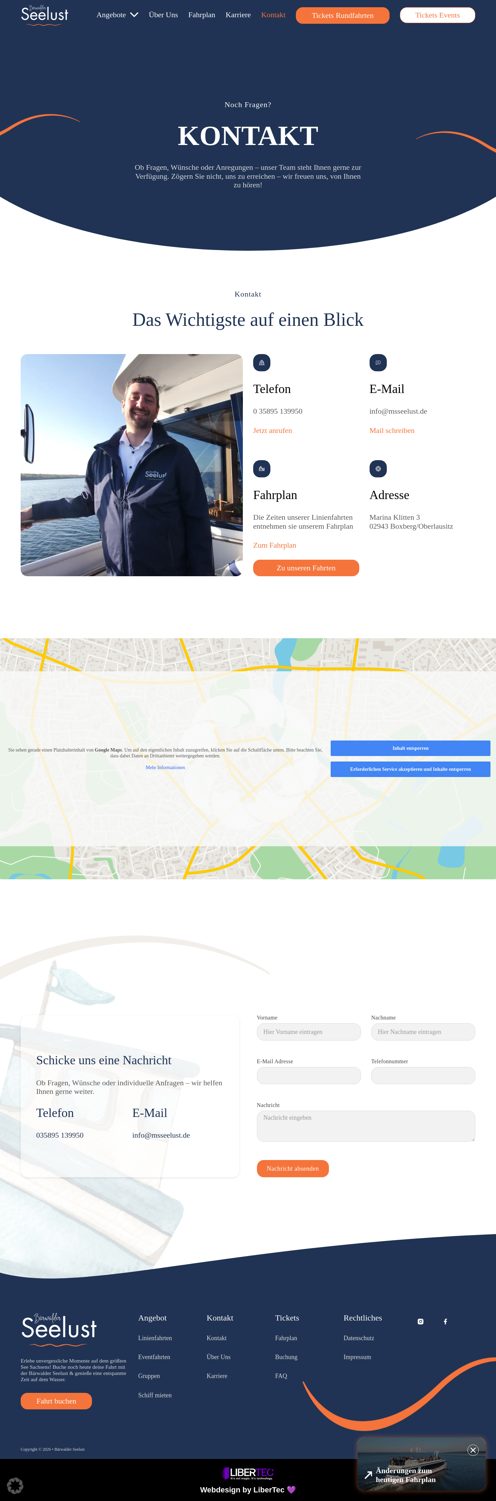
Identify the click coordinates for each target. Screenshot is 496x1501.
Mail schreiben (392, 430)
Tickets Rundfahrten (342, 15)
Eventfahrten (154, 1357)
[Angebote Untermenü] (134, 14)
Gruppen (149, 1376)
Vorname (267, 1018)
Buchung (286, 1357)
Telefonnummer (389, 1061)
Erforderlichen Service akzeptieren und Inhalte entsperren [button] (410, 769)
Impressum (357, 1357)
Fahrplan (201, 14)
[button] (15, 1486)
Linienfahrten (155, 1338)
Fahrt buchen (56, 1401)
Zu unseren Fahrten (306, 567)
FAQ (281, 1376)
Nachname (383, 1018)
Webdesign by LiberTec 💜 (248, 1490)
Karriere (238, 14)
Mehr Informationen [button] (165, 767)
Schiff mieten (155, 1395)
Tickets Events (437, 15)
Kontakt (273, 14)
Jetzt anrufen (272, 430)
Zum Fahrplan (274, 545)
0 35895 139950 (277, 411)
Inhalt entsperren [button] (410, 748)
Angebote (111, 14)
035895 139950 (60, 1135)
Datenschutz (359, 1338)
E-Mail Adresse (275, 1061)
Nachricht (268, 1105)
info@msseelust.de (398, 411)
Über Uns (163, 14)
